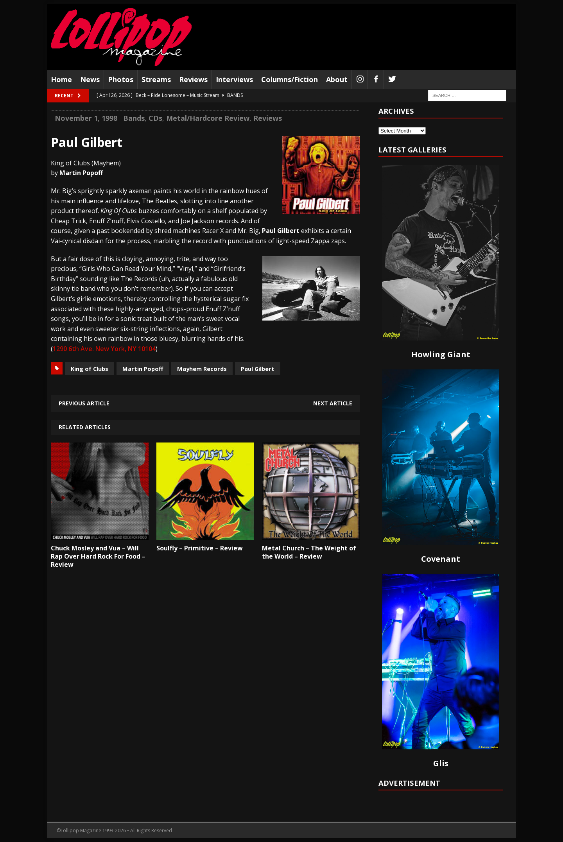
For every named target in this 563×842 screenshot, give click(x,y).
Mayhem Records (202, 369)
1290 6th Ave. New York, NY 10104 (104, 348)
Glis (440, 763)
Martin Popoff (142, 369)
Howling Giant (440, 354)
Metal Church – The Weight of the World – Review (309, 552)
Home (61, 79)
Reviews (193, 79)
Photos (120, 79)
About (337, 79)
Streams (156, 79)
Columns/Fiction (289, 79)
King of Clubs (89, 369)
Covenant (440, 559)
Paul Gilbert (257, 369)
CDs (155, 118)
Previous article (84, 403)
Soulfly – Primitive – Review (199, 548)
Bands (134, 118)
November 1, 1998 (86, 118)
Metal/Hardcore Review (207, 118)
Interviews (234, 79)
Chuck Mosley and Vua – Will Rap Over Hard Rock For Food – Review (98, 556)
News (90, 79)
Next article (332, 403)
